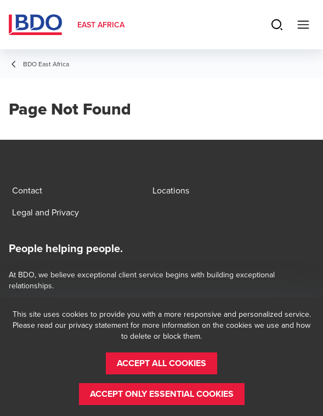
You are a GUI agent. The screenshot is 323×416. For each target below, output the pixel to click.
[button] (161, 363)
